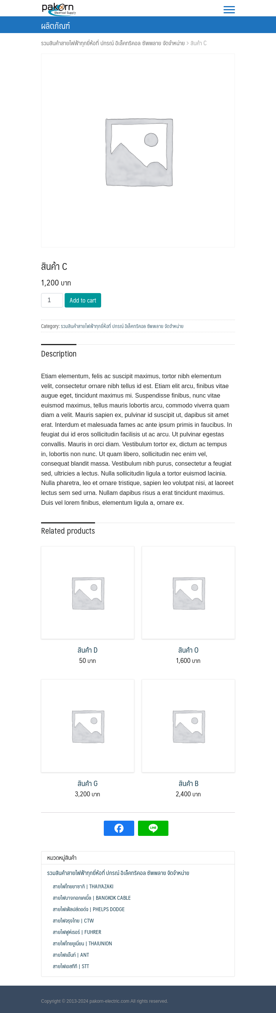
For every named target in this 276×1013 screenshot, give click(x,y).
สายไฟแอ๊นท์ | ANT (71, 954)
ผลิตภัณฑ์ (55, 25)
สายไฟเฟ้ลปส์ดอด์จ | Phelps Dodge (89, 908)
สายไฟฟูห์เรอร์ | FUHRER (77, 931)
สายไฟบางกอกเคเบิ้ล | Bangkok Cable (92, 897)
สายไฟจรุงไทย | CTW (73, 920)
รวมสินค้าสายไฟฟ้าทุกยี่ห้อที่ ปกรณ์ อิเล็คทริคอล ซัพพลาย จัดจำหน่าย (113, 43)
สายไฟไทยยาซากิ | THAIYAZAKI (83, 886)
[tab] (58, 352)
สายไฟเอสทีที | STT (71, 965)
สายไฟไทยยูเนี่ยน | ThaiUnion (82, 943)
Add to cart (83, 300)
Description (58, 353)
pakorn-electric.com (110, 1001)
